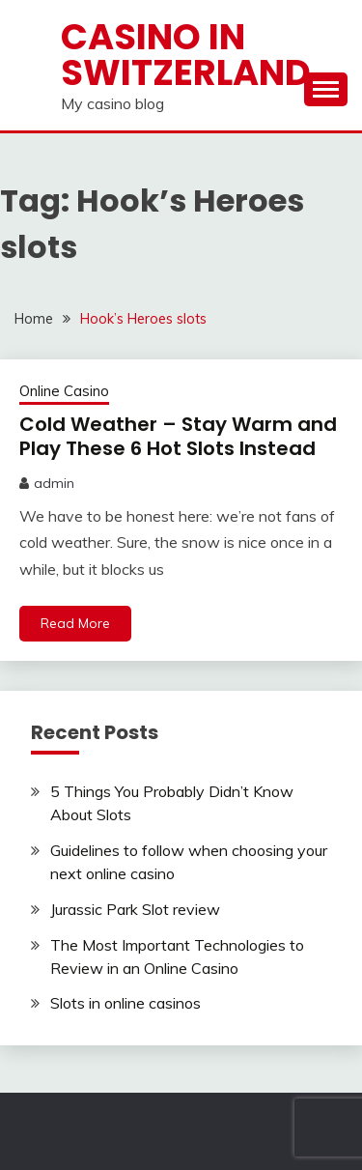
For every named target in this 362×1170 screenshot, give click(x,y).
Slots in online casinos (125, 1003)
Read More (75, 623)
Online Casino (64, 391)
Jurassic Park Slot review (135, 909)
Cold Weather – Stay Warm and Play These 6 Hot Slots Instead (178, 436)
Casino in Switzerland (186, 55)
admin (54, 483)
